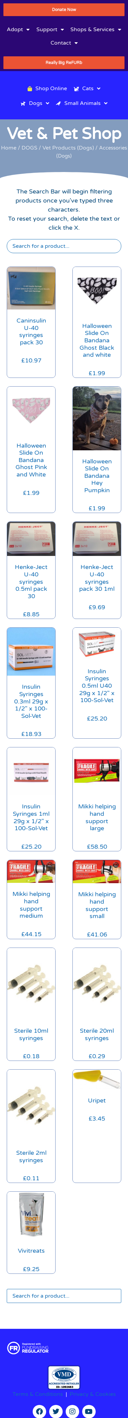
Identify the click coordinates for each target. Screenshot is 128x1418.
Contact (64, 43)
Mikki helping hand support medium (31, 904)
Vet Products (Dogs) (68, 148)
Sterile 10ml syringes (31, 1034)
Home (9, 148)
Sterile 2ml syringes (31, 1156)
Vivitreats (31, 1250)
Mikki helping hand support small (97, 905)
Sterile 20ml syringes (97, 1034)
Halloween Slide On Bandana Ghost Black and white (96, 340)
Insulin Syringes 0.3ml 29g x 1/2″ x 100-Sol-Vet (31, 701)
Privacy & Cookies (93, 1394)
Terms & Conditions (37, 1394)
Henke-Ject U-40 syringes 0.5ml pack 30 (31, 581)
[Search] (64, 246)
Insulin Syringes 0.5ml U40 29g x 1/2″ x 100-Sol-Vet (97, 686)
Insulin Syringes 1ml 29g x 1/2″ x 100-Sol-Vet (31, 817)
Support (50, 29)
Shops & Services (95, 29)
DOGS (29, 148)
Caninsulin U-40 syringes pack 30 (31, 331)
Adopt (18, 29)
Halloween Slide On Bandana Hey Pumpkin (97, 476)
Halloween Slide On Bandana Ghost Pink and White (31, 460)
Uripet (97, 1100)
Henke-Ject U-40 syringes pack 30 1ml (97, 577)
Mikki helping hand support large (97, 817)
